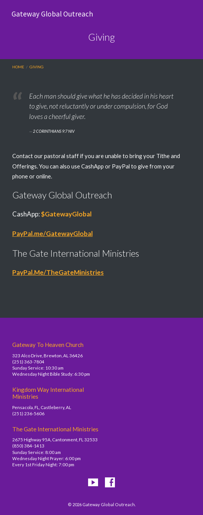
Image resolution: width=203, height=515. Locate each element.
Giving (36, 66)
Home (18, 66)
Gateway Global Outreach (52, 13)
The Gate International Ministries (55, 429)
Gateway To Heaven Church (47, 344)
